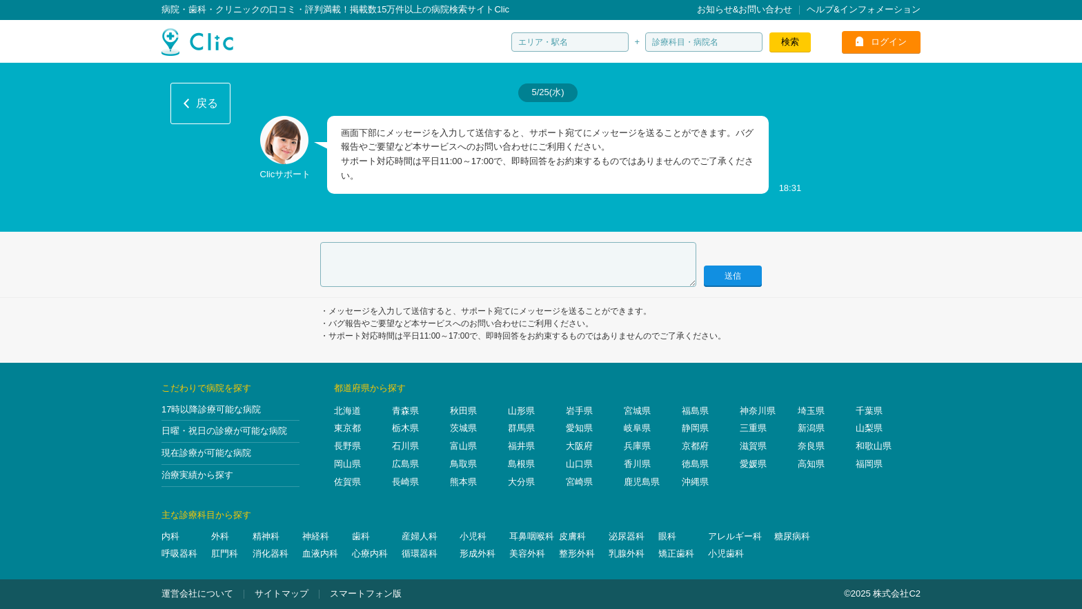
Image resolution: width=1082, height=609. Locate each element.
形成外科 (477, 553)
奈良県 (811, 446)
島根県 (521, 464)
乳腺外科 (627, 553)
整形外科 (577, 553)
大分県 (521, 482)
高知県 (811, 464)
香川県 (637, 464)
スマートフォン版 (366, 593)
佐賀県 (347, 482)
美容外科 (527, 553)
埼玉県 (811, 411)
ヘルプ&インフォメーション (864, 9)
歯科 (361, 536)
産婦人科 (419, 536)
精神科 (266, 536)
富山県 (463, 446)
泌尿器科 (627, 536)
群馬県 (521, 428)
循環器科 (419, 553)
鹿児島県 (642, 482)
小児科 (473, 536)
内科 (170, 536)
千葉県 (869, 411)
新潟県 (811, 428)
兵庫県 (637, 446)
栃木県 (405, 428)
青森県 (405, 411)
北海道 (347, 411)
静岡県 (695, 428)
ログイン (889, 42)
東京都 (347, 428)
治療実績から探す (197, 475)
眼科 (667, 536)
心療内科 (370, 553)
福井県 (521, 446)
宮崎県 (579, 482)
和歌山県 (874, 446)
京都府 (695, 446)
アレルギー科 (735, 536)
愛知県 (579, 428)
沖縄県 (695, 482)
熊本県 (463, 482)
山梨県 (869, 428)
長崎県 (405, 482)
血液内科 (320, 553)
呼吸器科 (179, 553)
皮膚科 (572, 536)
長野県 (347, 446)
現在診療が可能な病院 (206, 453)
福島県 (695, 411)
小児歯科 (726, 553)
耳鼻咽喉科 (531, 536)
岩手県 (579, 411)
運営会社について (197, 593)
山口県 (579, 464)
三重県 (753, 428)
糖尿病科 (792, 536)
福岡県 (869, 464)
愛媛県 (753, 464)
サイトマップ (281, 593)
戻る (207, 103)
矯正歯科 (676, 553)
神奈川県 (758, 411)
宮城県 (637, 411)
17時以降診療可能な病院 (211, 409)
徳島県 (695, 464)
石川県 (405, 446)
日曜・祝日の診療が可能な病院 (224, 431)
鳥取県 (463, 464)
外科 (220, 536)
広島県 (405, 464)
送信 (733, 276)
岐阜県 (637, 428)
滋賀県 (753, 446)
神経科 (315, 536)
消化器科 (270, 553)
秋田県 (463, 411)
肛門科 (224, 553)
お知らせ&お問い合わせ (745, 9)
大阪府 (579, 446)
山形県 (521, 411)
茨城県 (463, 428)
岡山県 (347, 464)
